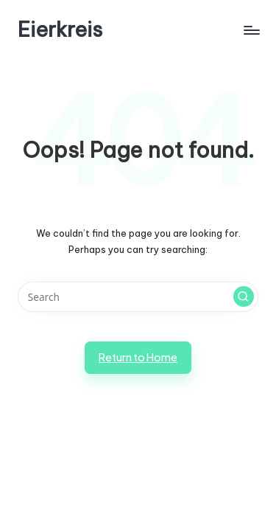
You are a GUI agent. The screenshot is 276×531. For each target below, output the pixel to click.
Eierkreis (60, 29)
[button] (243, 296)
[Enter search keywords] (138, 297)
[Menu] (251, 30)
